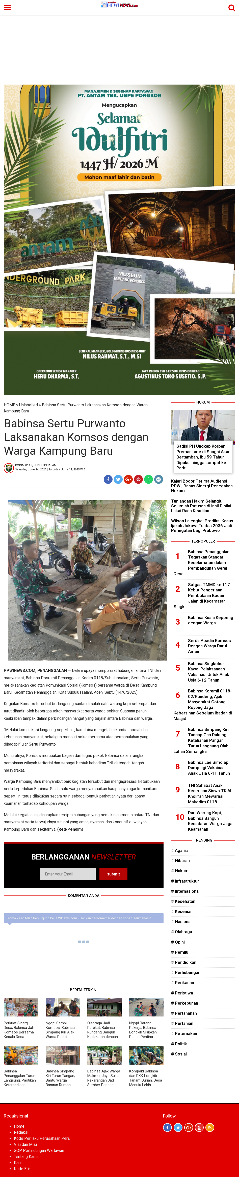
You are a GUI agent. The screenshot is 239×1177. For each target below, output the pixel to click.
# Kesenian (182, 911)
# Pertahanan (184, 1013)
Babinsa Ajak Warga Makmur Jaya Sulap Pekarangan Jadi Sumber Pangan (103, 1078)
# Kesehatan (183, 901)
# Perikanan (182, 982)
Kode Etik (22, 1168)
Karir (18, 1162)
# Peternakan (184, 1033)
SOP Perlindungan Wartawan (39, 1150)
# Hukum (180, 870)
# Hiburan (180, 860)
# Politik (179, 1043)
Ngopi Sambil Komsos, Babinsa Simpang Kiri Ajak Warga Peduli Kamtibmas (60, 1032)
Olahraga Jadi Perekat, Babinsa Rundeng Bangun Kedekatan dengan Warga (102, 1032)
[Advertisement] (119, 46)
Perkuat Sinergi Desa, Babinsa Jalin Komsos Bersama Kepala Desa (20, 1030)
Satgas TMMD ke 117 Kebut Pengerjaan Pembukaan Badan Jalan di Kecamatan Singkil (202, 595)
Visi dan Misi (25, 1144)
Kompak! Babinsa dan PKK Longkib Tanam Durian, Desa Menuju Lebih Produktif (145, 1080)
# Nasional (181, 921)
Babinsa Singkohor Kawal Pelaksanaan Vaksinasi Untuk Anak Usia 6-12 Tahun (208, 672)
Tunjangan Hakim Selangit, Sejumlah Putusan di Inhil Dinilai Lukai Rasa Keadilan (201, 505)
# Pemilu (179, 952)
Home (19, 1126)
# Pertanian (182, 1023)
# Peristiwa (182, 992)
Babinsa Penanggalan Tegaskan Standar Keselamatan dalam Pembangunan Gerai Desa (201, 562)
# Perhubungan (185, 972)
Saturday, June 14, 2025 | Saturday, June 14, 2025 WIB (50, 469)
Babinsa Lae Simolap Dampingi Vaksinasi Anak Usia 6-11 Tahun (209, 768)
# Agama (180, 850)
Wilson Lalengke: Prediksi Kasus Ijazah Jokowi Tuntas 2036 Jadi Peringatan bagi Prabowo (202, 525)
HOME (9, 405)
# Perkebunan (184, 1003)
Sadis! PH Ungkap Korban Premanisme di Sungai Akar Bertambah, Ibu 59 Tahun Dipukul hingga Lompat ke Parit (203, 457)
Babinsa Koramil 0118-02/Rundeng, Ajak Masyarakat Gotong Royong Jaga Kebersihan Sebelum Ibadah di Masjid (203, 704)
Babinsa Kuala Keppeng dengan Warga (210, 620)
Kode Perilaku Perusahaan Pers (42, 1138)
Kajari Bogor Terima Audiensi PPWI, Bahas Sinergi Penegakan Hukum (202, 485)
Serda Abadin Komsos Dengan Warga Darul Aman (209, 646)
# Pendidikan (183, 962)
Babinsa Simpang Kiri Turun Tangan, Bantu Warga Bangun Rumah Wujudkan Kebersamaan (60, 1082)
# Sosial (179, 1053)
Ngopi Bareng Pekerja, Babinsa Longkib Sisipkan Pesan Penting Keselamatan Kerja (144, 1032)
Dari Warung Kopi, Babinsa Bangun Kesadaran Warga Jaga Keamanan (210, 821)
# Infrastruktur (185, 881)
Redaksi (21, 1132)
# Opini (178, 942)
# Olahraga (181, 931)
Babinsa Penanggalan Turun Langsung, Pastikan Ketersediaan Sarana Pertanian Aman (20, 1082)
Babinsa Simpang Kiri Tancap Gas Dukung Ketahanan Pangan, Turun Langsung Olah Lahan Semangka (201, 740)
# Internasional (185, 891)
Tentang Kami (26, 1156)
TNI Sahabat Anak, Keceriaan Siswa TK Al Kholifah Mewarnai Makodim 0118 (209, 793)
